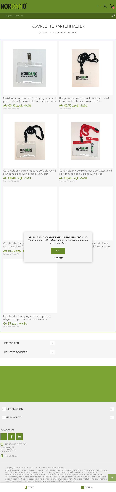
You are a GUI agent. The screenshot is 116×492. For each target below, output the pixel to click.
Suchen (113, 16)
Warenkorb (111, 6)
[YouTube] (19, 436)
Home (45, 33)
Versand (14, 109)
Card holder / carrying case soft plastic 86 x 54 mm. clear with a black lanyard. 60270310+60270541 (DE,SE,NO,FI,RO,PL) (29, 173)
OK (58, 251)
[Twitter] (3, 436)
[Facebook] (11, 436)
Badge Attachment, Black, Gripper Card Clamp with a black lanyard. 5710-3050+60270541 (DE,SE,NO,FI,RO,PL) (84, 101)
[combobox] (55, 16)
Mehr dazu (58, 258)
